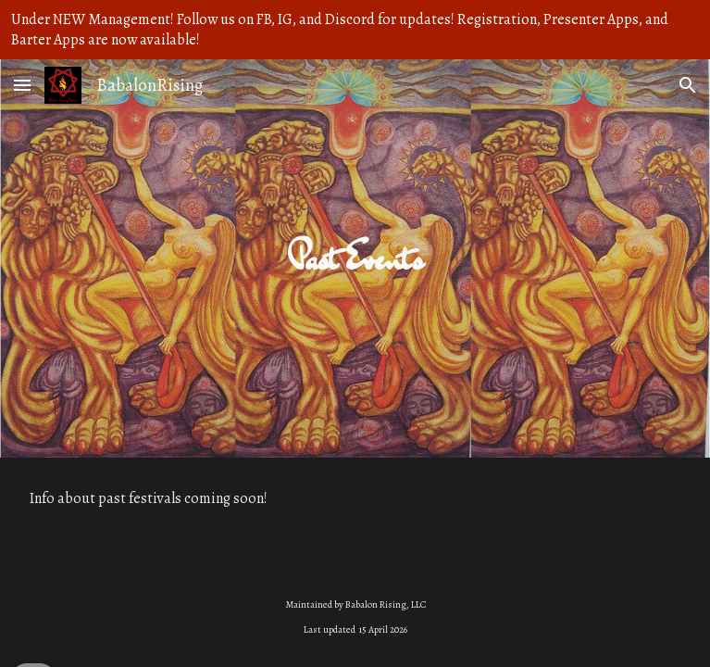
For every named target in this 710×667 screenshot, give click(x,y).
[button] (22, 84)
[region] (355, 29)
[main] (355, 258)
